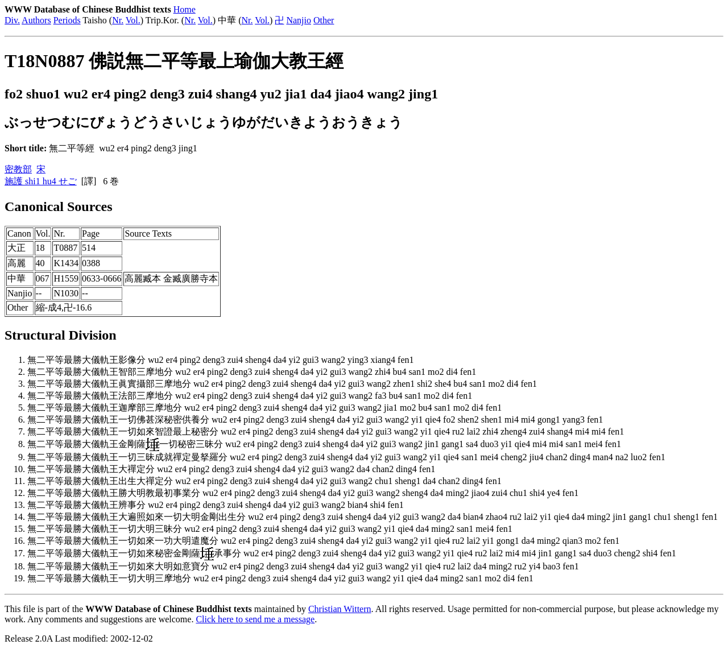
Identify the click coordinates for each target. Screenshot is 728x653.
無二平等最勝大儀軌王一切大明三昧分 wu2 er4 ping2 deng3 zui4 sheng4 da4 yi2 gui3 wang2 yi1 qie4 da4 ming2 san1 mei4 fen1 (269, 529)
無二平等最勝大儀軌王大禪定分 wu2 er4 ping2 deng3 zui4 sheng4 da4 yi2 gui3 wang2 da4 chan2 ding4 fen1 (231, 469)
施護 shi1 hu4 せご (41, 181)
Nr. (117, 20)
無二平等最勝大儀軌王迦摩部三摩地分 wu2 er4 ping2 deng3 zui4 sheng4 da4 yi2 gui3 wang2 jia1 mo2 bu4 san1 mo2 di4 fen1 (264, 407)
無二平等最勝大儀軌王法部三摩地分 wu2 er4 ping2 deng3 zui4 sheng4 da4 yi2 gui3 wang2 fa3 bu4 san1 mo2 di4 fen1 (249, 395)
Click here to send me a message (255, 619)
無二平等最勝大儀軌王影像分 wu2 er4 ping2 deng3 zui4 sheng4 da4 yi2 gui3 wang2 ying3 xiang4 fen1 (220, 360)
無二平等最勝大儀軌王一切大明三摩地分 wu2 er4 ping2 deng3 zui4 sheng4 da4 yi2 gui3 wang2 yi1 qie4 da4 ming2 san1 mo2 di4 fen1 (280, 578)
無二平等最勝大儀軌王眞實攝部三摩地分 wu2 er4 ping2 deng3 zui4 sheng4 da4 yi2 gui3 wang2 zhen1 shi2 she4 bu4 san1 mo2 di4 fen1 (282, 384)
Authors (36, 20)
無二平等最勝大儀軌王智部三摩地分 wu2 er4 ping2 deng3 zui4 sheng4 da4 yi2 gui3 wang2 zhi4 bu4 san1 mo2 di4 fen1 (251, 372)
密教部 (18, 169)
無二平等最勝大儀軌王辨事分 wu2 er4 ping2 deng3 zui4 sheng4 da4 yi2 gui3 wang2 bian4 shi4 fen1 (215, 505)
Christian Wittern (339, 609)
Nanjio (298, 20)
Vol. (133, 20)
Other (323, 20)
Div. (12, 20)
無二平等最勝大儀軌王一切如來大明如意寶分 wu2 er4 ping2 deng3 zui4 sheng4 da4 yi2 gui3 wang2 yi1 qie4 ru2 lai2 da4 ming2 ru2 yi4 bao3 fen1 (303, 566)
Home (184, 9)
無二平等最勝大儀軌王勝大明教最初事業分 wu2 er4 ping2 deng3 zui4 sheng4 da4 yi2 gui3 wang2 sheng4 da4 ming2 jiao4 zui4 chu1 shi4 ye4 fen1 (302, 493)
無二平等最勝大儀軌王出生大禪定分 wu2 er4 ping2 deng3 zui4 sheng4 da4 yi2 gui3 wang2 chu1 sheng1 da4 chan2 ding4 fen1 (264, 481)
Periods (67, 20)
